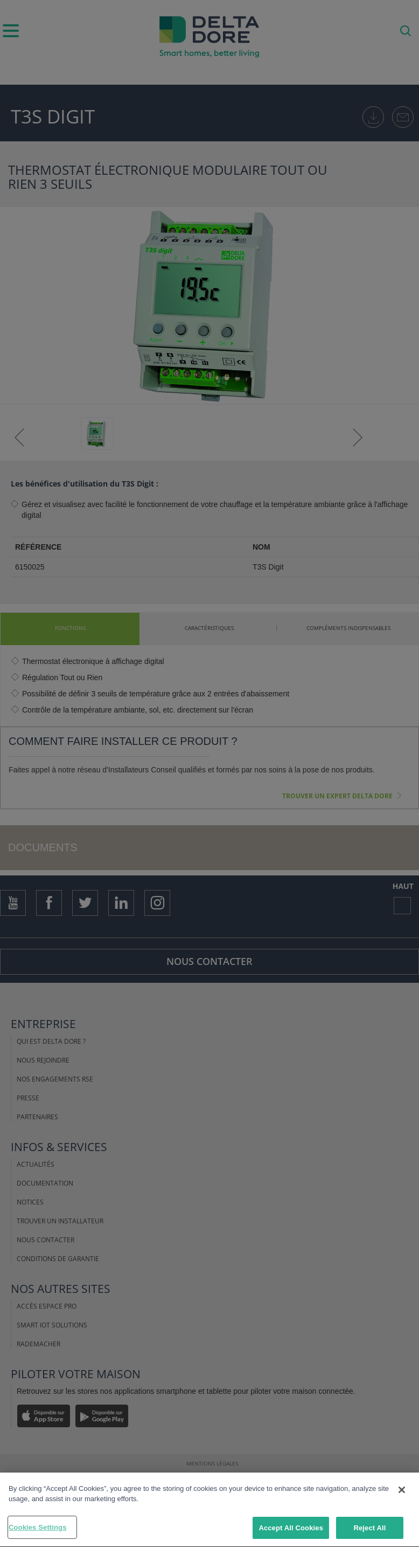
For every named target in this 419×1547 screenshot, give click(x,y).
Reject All (369, 1530)
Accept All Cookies (291, 1530)
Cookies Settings (38, 1529)
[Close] (402, 1492)
